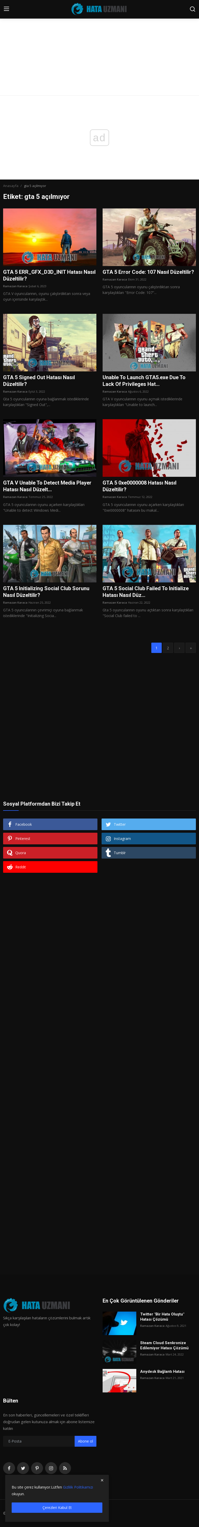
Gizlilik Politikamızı (78, 1487)
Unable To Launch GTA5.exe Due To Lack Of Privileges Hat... (144, 380)
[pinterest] (37, 1468)
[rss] (65, 1468)
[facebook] (9, 1468)
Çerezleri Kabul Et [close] (57, 1507)
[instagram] (51, 1468)
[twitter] (23, 1468)
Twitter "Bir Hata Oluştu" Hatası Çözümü (162, 1317)
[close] (102, 1480)
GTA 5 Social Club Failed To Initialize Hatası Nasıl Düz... (146, 591)
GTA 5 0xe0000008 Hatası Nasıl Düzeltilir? (139, 486)
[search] (192, 9)
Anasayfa (10, 185)
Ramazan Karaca (15, 286)
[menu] (6, 9)
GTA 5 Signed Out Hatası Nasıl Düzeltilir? (39, 380)
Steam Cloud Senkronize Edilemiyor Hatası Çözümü (164, 1345)
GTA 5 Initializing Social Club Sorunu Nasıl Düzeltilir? (46, 591)
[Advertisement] (99, 39)
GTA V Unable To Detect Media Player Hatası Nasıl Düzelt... (47, 486)
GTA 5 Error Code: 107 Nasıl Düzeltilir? (148, 272)
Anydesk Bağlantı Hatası (162, 1371)
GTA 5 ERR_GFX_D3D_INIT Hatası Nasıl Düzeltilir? (49, 275)
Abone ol (85, 1441)
